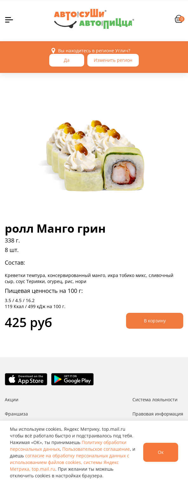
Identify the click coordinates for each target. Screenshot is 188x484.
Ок (161, 452)
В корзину (155, 321)
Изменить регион (113, 60)
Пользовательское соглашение (96, 449)
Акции (11, 400)
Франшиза (16, 414)
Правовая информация (157, 414)
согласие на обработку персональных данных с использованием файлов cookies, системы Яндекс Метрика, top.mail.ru (69, 462)
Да (67, 60)
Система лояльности (155, 400)
